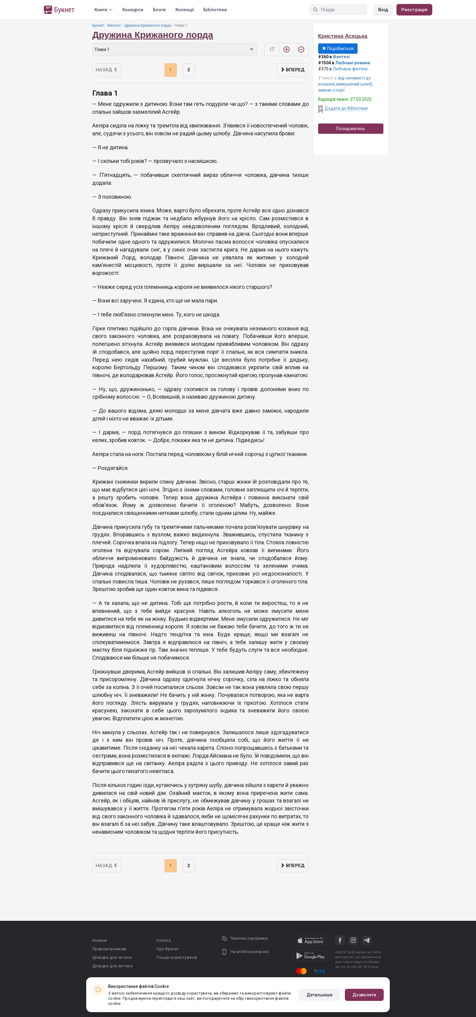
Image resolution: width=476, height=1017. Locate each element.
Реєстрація (414, 9)
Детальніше (319, 994)
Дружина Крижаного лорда (147, 25)
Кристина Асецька (343, 36)
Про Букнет (167, 949)
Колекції (184, 9)
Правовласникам (109, 949)
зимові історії (331, 90)
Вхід (383, 9)
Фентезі (114, 25)
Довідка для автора (112, 966)
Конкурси (132, 9)
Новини (99, 940)
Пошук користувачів (176, 957)
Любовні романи (352, 62)
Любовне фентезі (350, 68)
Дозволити (364, 994)
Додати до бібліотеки (346, 108)
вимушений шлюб (354, 84)
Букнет (98, 25)
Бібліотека (215, 9)
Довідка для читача (111, 957)
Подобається (338, 48)
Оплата (163, 940)
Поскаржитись (350, 128)
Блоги (159, 9)
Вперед (292, 70)
